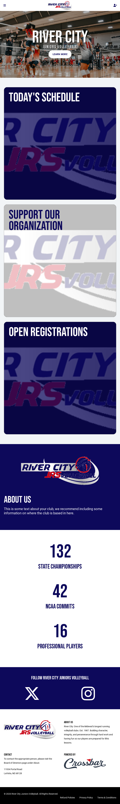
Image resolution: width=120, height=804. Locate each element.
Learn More (60, 54)
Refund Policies (67, 797)
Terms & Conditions (106, 797)
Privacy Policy (86, 797)
